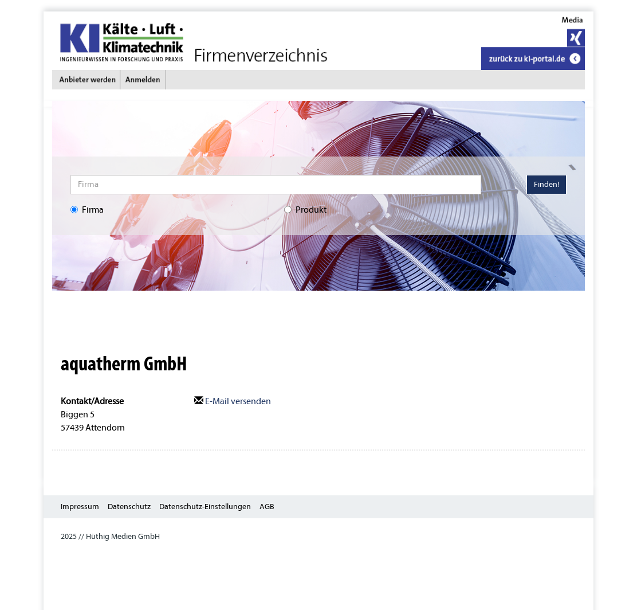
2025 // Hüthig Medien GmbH (110, 536)
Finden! (546, 184)
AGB (266, 506)
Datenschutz (129, 506)
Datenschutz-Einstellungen (205, 506)
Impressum (80, 506)
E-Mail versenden (232, 401)
